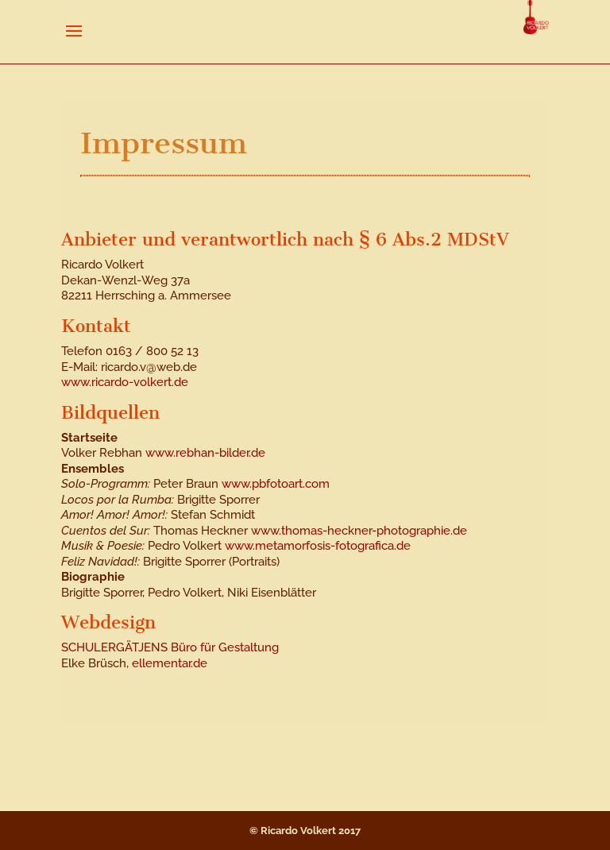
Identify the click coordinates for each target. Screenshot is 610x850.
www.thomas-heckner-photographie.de (359, 531)
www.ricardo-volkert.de (124, 382)
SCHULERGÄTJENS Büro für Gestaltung (170, 647)
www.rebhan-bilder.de (205, 453)
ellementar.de (169, 663)
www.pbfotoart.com (276, 484)
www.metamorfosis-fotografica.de (318, 546)
